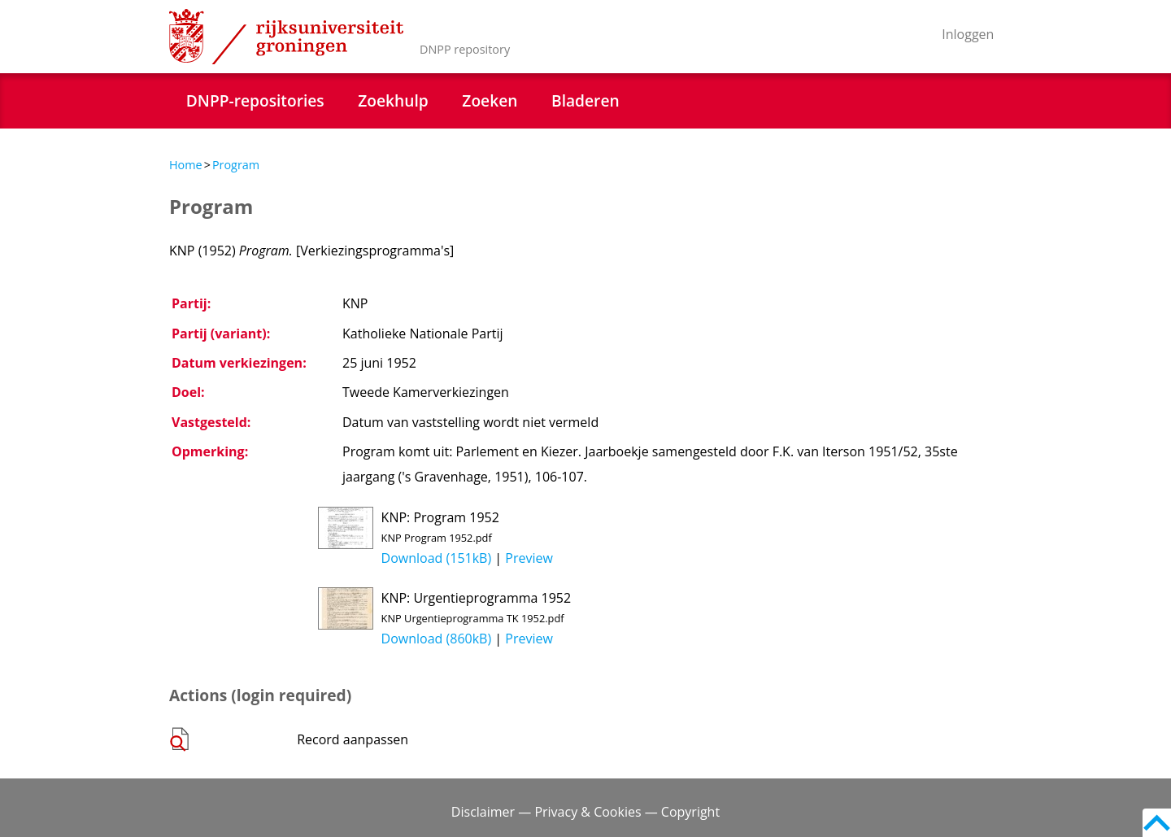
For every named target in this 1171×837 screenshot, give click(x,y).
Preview (529, 558)
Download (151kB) (436, 558)
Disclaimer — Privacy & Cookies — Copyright (585, 812)
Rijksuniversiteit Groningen (286, 36)
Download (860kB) (436, 638)
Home (185, 164)
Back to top (1157, 823)
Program (235, 164)
